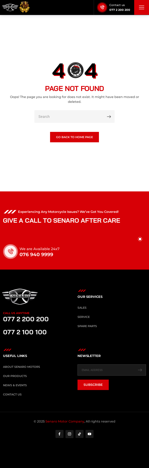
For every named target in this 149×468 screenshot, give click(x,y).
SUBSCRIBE (93, 385)
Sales (82, 307)
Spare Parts (87, 326)
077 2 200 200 (119, 10)
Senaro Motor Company (64, 421)
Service (84, 317)
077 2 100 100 (25, 332)
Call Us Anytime (16, 313)
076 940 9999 (40, 254)
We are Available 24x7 (44, 249)
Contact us (117, 5)
